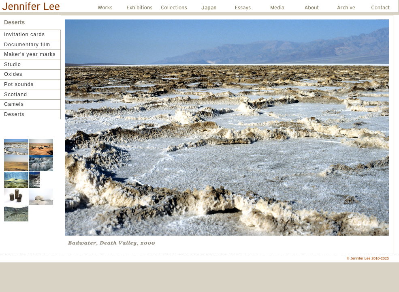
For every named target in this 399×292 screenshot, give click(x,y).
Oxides (13, 74)
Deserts (14, 114)
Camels (14, 104)
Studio (12, 64)
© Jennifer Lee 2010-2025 (368, 258)
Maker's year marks (29, 54)
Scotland (15, 94)
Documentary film (27, 44)
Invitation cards (24, 34)
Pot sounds (19, 84)
